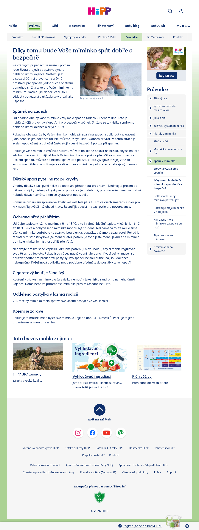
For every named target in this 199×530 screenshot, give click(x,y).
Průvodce (131, 37)
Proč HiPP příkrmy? (43, 37)
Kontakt (178, 37)
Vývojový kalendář (75, 37)
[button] (170, 11)
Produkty (17, 37)
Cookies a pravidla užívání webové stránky (48, 472)
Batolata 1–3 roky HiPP (109, 448)
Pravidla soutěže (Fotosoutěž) (98, 472)
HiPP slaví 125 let (106, 37)
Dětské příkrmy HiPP (77, 448)
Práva (157, 472)
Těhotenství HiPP (165, 448)
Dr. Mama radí (155, 37)
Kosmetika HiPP (139, 448)
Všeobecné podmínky (135, 472)
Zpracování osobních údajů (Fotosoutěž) (143, 465)
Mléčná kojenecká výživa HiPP (40, 448)
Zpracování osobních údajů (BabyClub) (89, 465)
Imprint (171, 472)
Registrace (167, 76)
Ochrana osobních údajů (45, 465)
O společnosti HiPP (93, 455)
